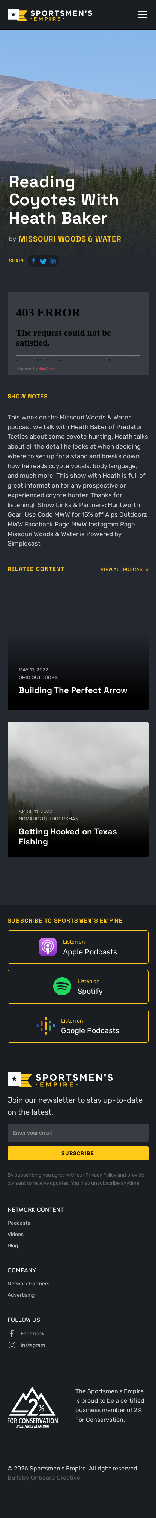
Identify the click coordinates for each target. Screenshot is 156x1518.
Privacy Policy (101, 1175)
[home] (60, 14)
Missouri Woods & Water (70, 239)
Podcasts (19, 1223)
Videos (16, 1234)
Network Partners (29, 1284)
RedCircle (46, 369)
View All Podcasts (124, 569)
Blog (13, 1245)
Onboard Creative (55, 1477)
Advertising (21, 1295)
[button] (140, 15)
